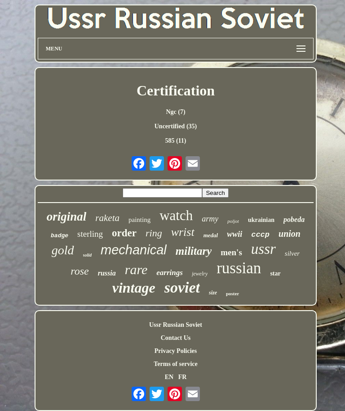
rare (136, 269)
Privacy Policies (176, 351)
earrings (169, 272)
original (67, 216)
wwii (234, 234)
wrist (183, 232)
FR (182, 377)
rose (79, 271)
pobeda (294, 219)
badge (59, 235)
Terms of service (175, 364)
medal (210, 235)
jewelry (200, 274)
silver (292, 253)
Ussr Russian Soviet (175, 324)
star (275, 273)
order (124, 233)
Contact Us (176, 337)
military (194, 251)
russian (239, 268)
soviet (182, 287)
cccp (260, 234)
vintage (133, 288)
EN (169, 377)
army (210, 218)
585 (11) (175, 140)
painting (139, 219)
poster (232, 293)
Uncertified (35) (176, 126)
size (213, 292)
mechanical (134, 250)
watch (176, 215)
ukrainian (261, 220)
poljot (233, 221)
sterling (90, 234)
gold (63, 250)
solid (87, 255)
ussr (263, 249)
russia (107, 273)
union (290, 234)
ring (154, 233)
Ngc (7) (175, 111)
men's (231, 252)
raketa (107, 217)
